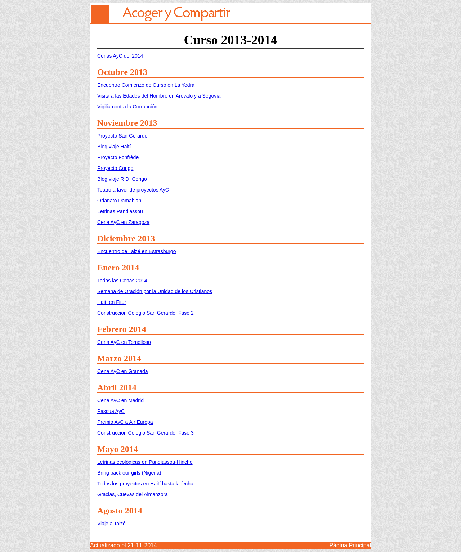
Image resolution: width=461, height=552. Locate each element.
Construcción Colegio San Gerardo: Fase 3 (145, 433)
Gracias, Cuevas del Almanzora (132, 494)
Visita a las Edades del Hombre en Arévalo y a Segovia (158, 96)
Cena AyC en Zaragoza (123, 222)
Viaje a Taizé (111, 523)
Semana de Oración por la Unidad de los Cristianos (154, 291)
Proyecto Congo (115, 168)
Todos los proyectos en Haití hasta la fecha (145, 483)
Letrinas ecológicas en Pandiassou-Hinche (145, 462)
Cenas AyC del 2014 (120, 56)
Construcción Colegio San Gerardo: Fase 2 (145, 313)
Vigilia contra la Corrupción (127, 106)
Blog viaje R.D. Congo (122, 179)
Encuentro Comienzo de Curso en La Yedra (145, 85)
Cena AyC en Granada (122, 371)
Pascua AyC (111, 411)
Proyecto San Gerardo (122, 136)
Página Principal (350, 545)
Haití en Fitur (111, 302)
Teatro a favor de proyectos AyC (133, 190)
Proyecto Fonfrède (118, 157)
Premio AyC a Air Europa (125, 422)
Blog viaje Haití (114, 146)
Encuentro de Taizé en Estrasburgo (136, 251)
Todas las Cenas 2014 (122, 280)
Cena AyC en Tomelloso (124, 342)
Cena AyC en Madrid (120, 400)
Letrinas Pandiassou (120, 211)
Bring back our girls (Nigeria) (129, 473)
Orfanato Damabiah (119, 200)
